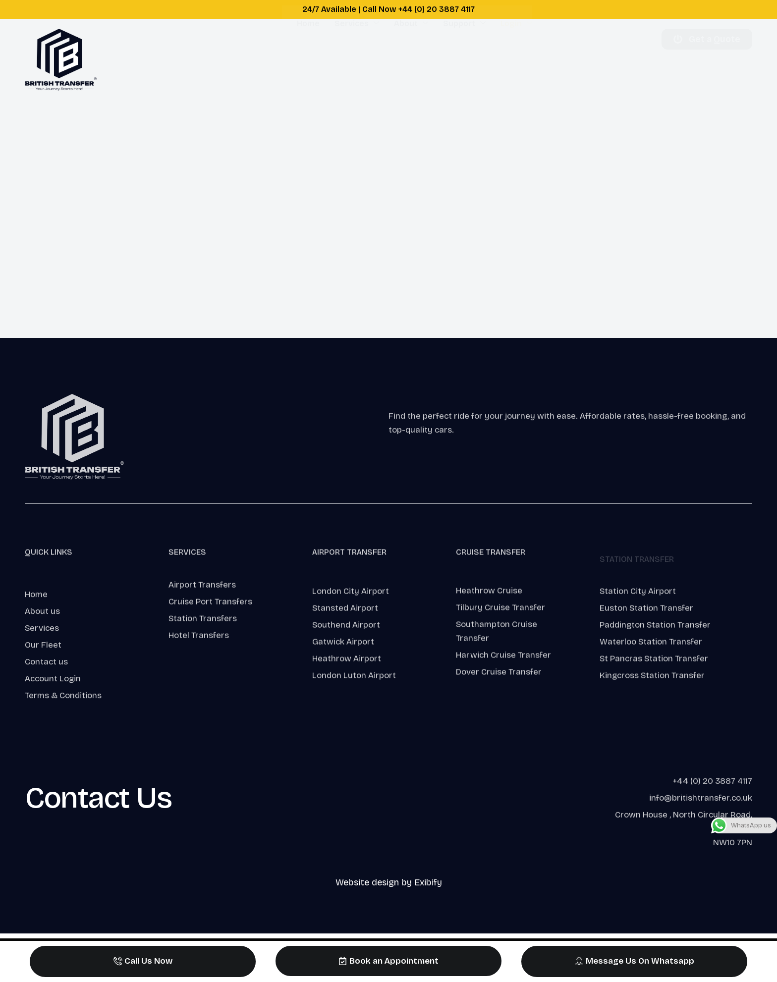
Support (464, 59)
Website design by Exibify (388, 882)
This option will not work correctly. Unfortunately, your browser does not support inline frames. (388, 217)
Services (356, 59)
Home (308, 59)
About (411, 59)
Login (516, 59)
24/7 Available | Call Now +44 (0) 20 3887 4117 (388, 9)
